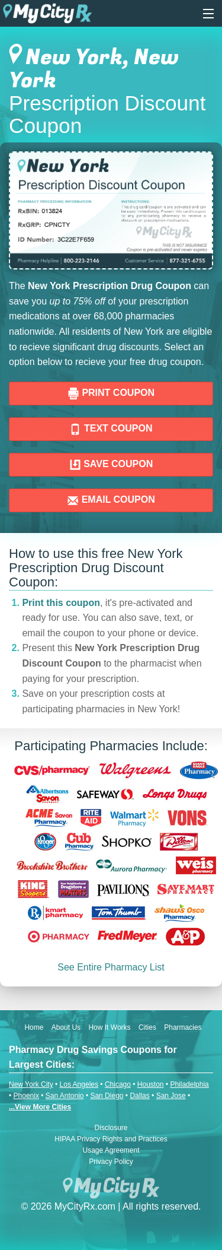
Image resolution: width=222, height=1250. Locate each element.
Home (33, 1027)
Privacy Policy (111, 1161)
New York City (31, 1084)
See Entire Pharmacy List (111, 967)
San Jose (171, 1096)
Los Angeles (79, 1084)
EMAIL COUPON (111, 500)
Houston (150, 1084)
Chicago (118, 1084)
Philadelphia (189, 1084)
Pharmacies (182, 1027)
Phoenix (26, 1096)
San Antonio (65, 1096)
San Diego (106, 1096)
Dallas (139, 1096)
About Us (66, 1027)
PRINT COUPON (111, 393)
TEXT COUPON (110, 429)
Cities (147, 1027)
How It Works (109, 1027)
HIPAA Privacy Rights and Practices (111, 1139)
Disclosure (110, 1128)
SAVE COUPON (111, 465)
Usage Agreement (110, 1150)
